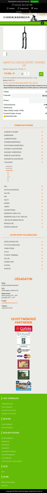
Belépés (11, 8)
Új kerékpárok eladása (9, 451)
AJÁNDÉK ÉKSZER (10, 139)
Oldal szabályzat (7, 407)
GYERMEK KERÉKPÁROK (12, 142)
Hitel (3, 472)
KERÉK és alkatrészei (12, 155)
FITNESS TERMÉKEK (11, 255)
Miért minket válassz (8, 482)
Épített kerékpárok (7, 438)
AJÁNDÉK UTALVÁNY (11, 132)
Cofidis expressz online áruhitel (12, 461)
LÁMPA (7, 207)
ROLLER (7, 258)
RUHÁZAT (7, 269)
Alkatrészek (5, 445)
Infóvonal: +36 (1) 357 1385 (22, 5)
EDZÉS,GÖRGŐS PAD (11, 242)
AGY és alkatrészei (11, 190)
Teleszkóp (9, 170)
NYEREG (7, 203)
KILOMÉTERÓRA (10, 210)
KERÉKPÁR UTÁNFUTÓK (12, 213)
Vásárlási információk (9, 410)
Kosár (34, 8)
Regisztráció (23, 8)
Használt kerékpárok (8, 454)
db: (22, 74)
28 (8, 179)
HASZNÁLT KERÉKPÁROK (13, 152)
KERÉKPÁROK (9, 135)
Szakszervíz (5, 441)
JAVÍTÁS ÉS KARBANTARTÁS (14, 220)
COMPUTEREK (9, 248)
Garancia (5, 485)
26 (8, 174)
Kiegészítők (5, 448)
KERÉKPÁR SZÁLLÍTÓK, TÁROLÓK (16, 217)
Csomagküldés (6, 458)
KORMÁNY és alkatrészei (14, 159)
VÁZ (5, 186)
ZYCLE (6, 252)
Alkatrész (9, 166)
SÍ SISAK (7, 265)
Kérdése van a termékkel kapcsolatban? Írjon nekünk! (20, 83)
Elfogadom (34, 1)
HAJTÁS (7, 193)
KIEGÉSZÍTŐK (9, 223)
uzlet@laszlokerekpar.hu (10, 303)
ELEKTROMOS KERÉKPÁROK (14, 145)
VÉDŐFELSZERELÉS (11, 227)
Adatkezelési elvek (7, 404)
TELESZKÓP (8, 162)
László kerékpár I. (7, 424)
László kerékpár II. (7, 427)
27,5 (8, 177)
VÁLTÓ (6, 200)
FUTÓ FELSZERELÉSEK (12, 245)
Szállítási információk (9, 413)
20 (8, 172)
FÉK (5, 196)
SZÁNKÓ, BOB (9, 262)
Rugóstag (9, 168)
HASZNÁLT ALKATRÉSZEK (13, 149)
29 (8, 181)
